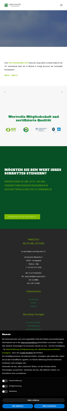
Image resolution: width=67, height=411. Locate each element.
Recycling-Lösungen (33, 322)
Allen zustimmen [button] (49, 406)
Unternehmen (33, 299)
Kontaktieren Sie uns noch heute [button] (22, 216)
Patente (33, 303)
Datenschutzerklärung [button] (29, 342)
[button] (61, 5)
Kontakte (33, 306)
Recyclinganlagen (33, 326)
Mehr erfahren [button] (33, 400)
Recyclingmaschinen (33, 329)
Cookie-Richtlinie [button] (26, 353)
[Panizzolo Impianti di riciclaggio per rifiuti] (12, 5)
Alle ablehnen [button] (17, 406)
